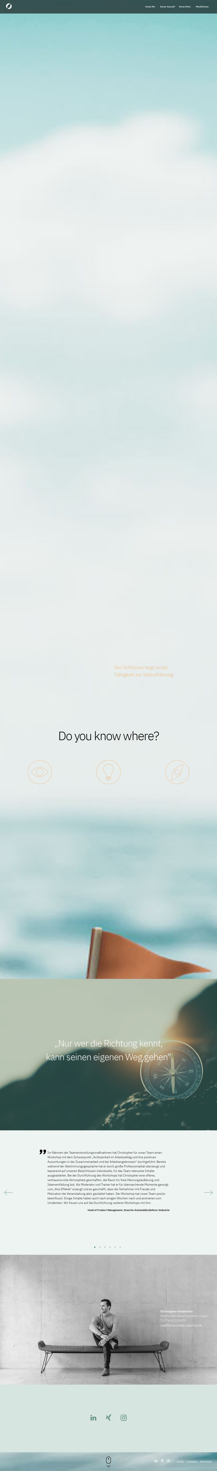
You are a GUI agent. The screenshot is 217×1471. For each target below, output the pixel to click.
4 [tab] (111, 1248)
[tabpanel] (108, 1181)
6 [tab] (121, 1248)
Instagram (123, 1417)
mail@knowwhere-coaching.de (181, 1325)
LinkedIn (93, 1417)
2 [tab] (101, 1248)
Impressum (192, 1461)
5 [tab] (116, 1248)
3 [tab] (106, 1248)
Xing (108, 1417)
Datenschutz (206, 1461)
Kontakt (180, 1461)
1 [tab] (95, 1248)
